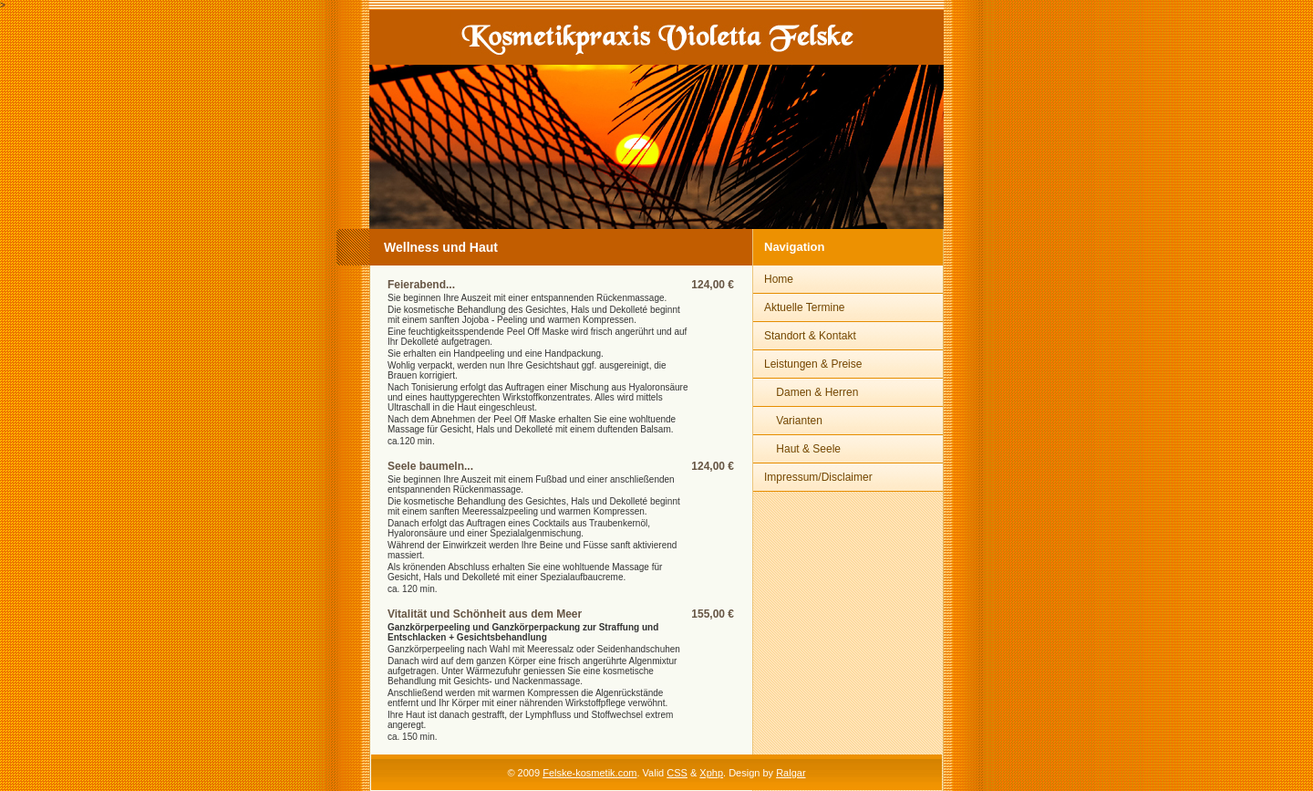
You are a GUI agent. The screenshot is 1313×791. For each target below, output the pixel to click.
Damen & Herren (811, 392)
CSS (677, 772)
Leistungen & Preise (813, 364)
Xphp (711, 772)
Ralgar (790, 772)
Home (778, 279)
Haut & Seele (802, 448)
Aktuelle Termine (804, 307)
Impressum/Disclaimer (818, 477)
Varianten (793, 420)
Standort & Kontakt (810, 335)
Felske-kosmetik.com (589, 772)
